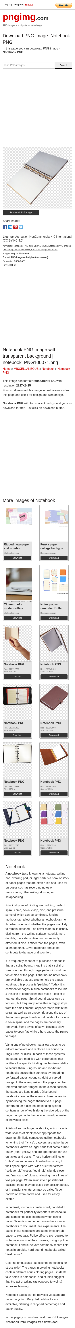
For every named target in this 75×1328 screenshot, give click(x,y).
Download (17, 558)
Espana (29, 4)
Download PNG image (21, 212)
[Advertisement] (37, 109)
